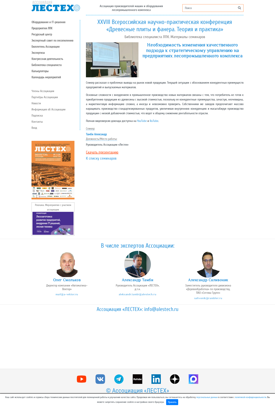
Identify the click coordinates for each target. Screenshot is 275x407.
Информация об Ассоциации (49, 109)
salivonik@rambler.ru (208, 298)
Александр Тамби (137, 280)
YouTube (142, 121)
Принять (172, 402)
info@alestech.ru (161, 309)
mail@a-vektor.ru (67, 294)
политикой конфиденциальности (250, 397)
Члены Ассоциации (43, 91)
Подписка (37, 115)
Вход (34, 128)
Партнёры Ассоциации (45, 97)
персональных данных (207, 397)
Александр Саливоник (208, 280)
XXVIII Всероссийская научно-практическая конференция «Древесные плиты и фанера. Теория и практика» (164, 25)
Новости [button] (36, 103)
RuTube (154, 121)
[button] (56, 34)
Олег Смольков (67, 280)
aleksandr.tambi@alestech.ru (137, 294)
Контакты (37, 121)
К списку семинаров (101, 158)
